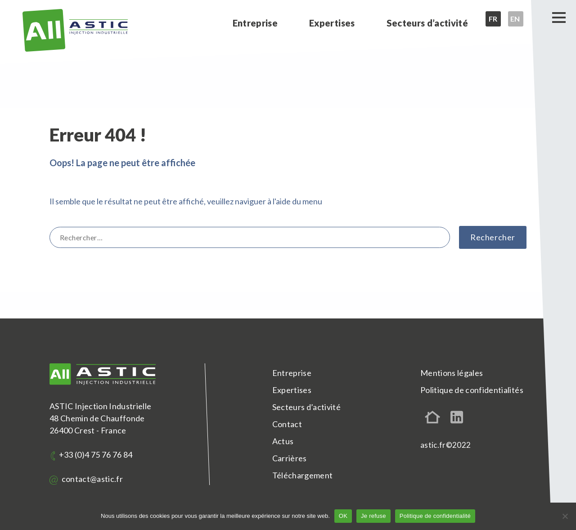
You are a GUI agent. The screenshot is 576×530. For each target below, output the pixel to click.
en (515, 18)
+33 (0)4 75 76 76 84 (91, 454)
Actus (283, 441)
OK (343, 515)
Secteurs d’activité (427, 23)
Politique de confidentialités (471, 390)
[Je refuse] (564, 516)
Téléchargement (302, 475)
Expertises (332, 23)
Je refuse (373, 515)
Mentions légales (451, 373)
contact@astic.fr (86, 479)
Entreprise (255, 23)
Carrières (289, 458)
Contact (287, 424)
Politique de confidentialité (435, 515)
